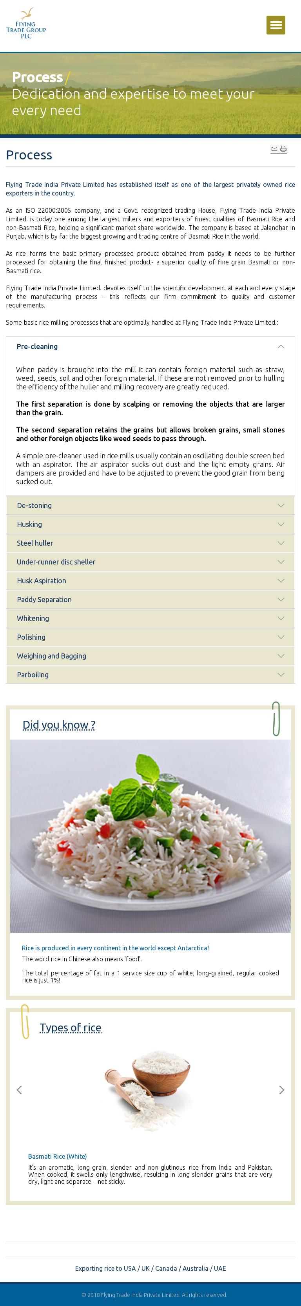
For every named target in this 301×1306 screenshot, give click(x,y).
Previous (19, 1090)
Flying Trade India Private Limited (140, 1295)
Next (282, 1090)
